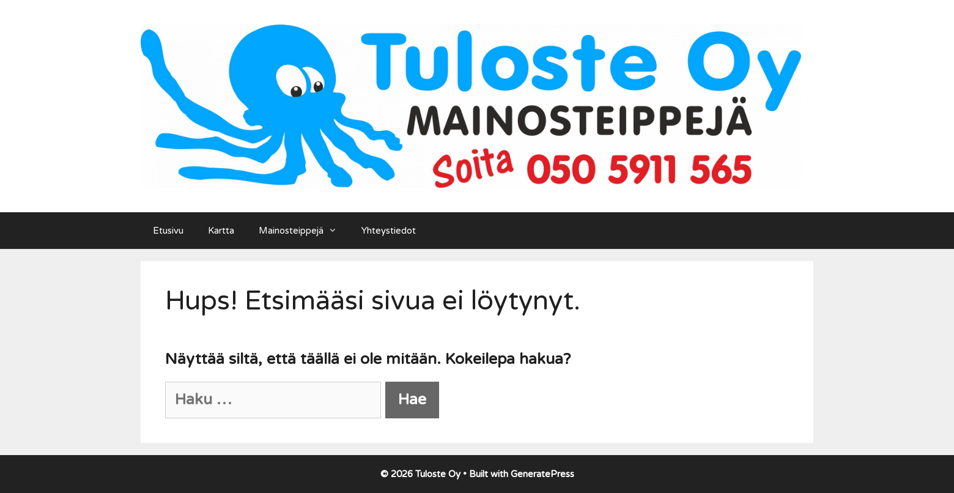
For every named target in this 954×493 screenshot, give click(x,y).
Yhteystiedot (388, 230)
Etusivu (168, 230)
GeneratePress (542, 474)
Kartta (221, 230)
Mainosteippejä (304, 230)
